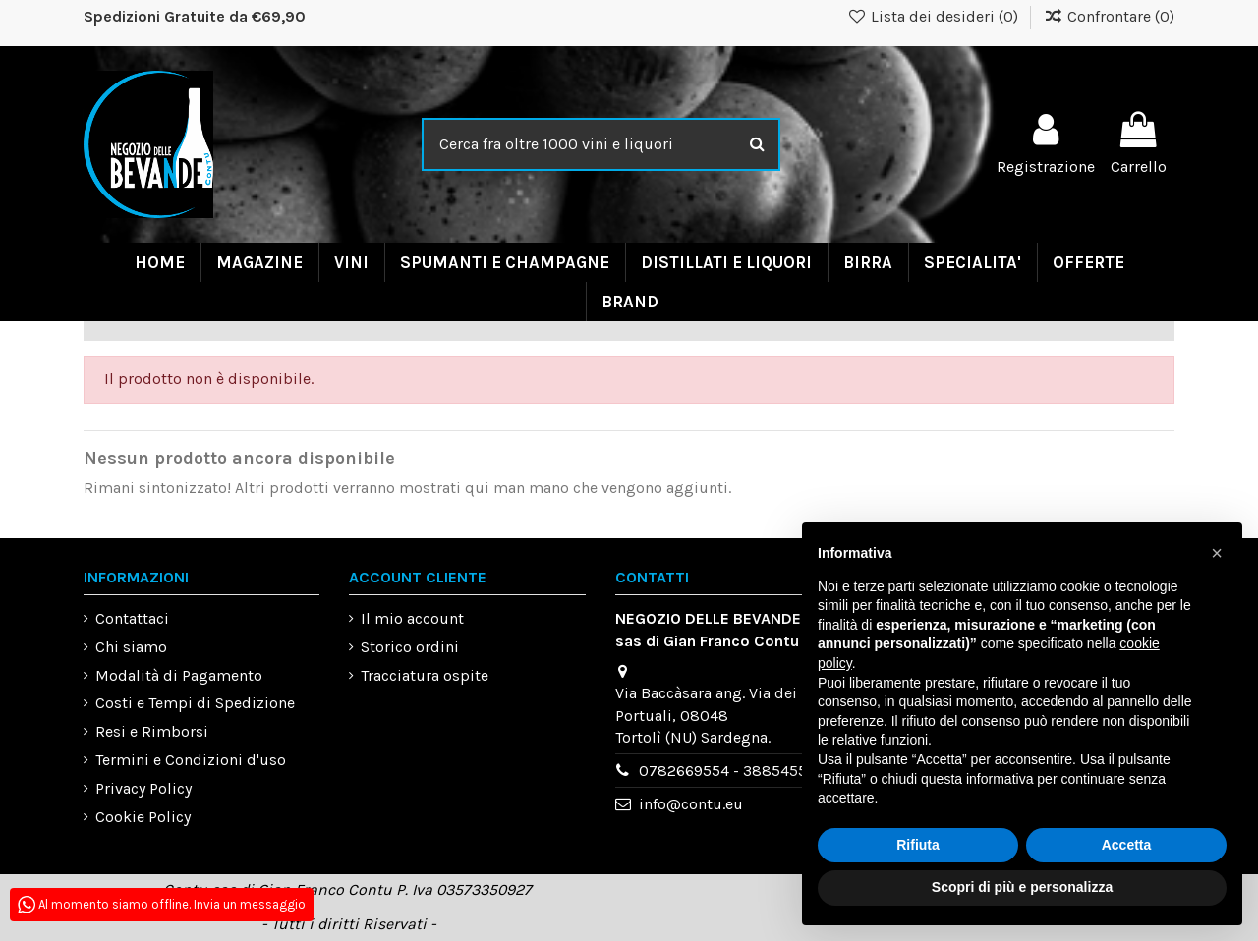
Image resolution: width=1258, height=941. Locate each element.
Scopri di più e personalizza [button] (1022, 887)
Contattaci (132, 618)
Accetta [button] (1127, 845)
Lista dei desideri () (935, 16)
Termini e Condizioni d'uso (190, 759)
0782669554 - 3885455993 (736, 770)
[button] (1216, 553)
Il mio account (412, 618)
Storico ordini (410, 646)
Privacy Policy (143, 788)
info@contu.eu (691, 804)
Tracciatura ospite (424, 675)
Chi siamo (131, 646)
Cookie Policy (143, 816)
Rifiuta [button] (918, 845)
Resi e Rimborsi (151, 731)
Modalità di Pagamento (178, 675)
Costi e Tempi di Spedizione (195, 702)
